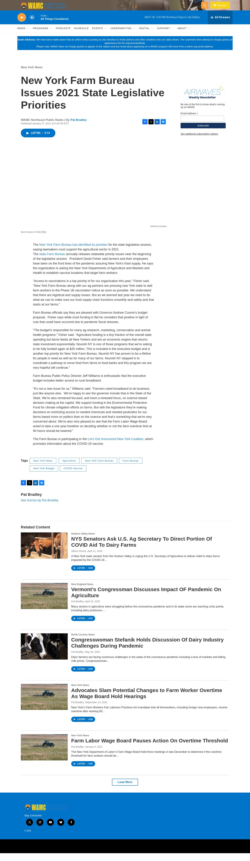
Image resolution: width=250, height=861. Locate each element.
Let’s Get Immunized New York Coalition (115, 447)
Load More (125, 789)
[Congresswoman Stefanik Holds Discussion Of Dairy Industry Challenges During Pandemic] (44, 654)
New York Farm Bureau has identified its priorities (73, 252)
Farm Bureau (131, 468)
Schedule (81, 36)
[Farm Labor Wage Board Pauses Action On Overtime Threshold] (44, 755)
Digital (144, 36)
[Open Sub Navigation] (28, 36)
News (21, 36)
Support (163, 36)
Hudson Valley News (83, 541)
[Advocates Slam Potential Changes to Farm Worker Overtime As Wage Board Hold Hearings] (44, 705)
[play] (21, 25)
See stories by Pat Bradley (40, 508)
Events (97, 36)
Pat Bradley (78, 127)
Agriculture (69, 468)
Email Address (189, 121)
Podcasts (63, 36)
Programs (40, 36)
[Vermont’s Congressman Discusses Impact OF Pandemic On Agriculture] (44, 604)
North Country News (83, 642)
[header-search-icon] (206, 9)
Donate (223, 9)
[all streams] (220, 25)
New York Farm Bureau (99, 468)
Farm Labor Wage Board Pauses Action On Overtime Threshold (149, 748)
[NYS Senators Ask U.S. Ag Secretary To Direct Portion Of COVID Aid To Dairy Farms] (44, 553)
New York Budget (44, 476)
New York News (32, 75)
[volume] (32, 25)
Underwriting (121, 36)
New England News (82, 592)
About (182, 36)
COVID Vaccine (73, 476)
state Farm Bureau (51, 262)
